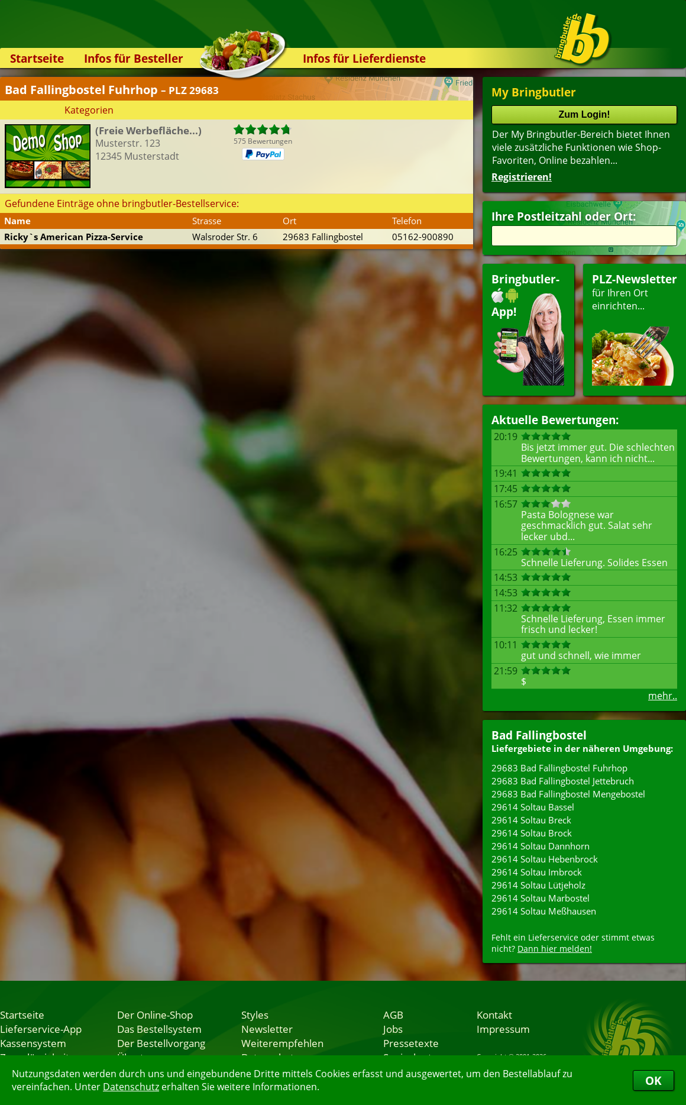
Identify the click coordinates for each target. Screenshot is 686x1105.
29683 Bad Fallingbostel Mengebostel (568, 794)
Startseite (37, 58)
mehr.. (662, 695)
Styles (254, 1014)
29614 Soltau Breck (531, 820)
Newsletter (267, 1029)
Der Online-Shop (155, 1014)
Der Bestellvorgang (161, 1043)
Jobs (393, 1029)
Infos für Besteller (133, 58)
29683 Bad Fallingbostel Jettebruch (562, 781)
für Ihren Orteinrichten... (634, 329)
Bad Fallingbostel (539, 735)
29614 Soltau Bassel (532, 807)
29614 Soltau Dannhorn (540, 846)
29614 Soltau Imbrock (536, 872)
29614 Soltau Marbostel (540, 898)
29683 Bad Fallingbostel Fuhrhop (559, 768)
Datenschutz (131, 1086)
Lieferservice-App (41, 1029)
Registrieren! (521, 176)
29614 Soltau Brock (531, 833)
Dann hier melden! (554, 948)
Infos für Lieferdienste (364, 58)
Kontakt (494, 1014)
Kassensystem (33, 1043)
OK (653, 1080)
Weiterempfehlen (282, 1043)
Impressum (503, 1029)
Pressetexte (411, 1043)
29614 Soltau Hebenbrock (544, 859)
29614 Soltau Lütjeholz (538, 885)
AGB (393, 1014)
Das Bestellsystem (159, 1029)
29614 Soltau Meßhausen (543, 911)
